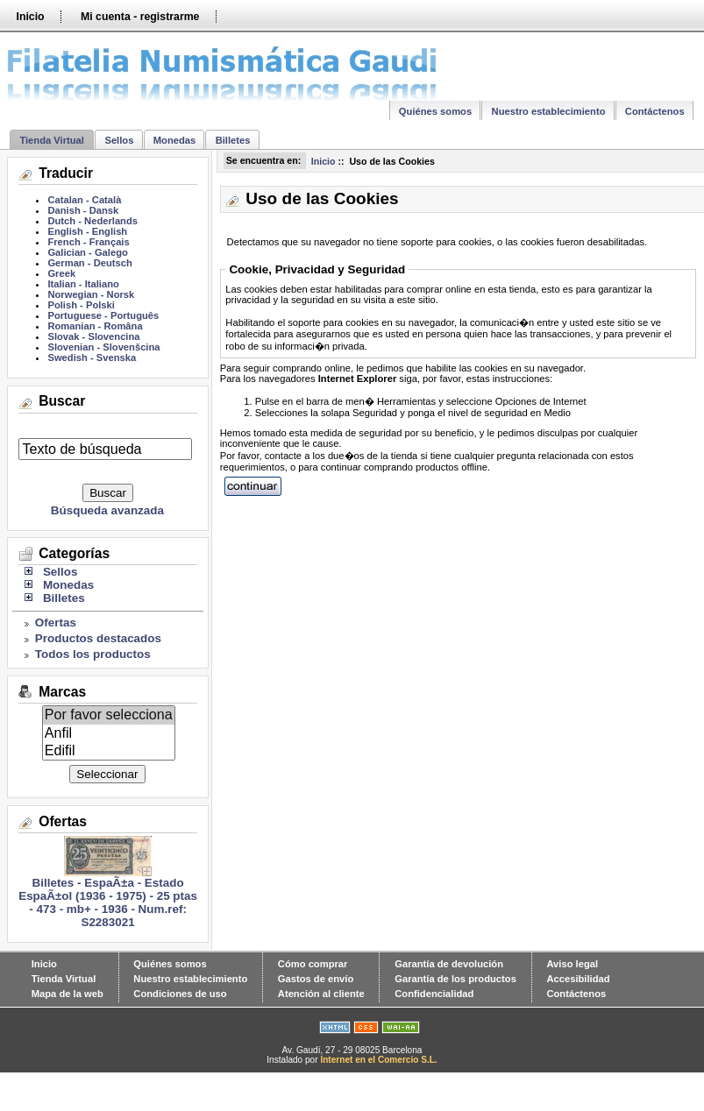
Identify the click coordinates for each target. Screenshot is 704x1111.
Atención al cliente (321, 993)
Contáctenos (655, 111)
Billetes (233, 140)
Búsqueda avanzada (107, 510)
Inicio (30, 17)
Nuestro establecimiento (549, 111)
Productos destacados (98, 638)
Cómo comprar (313, 964)
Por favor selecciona (108, 715)
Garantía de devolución (449, 964)
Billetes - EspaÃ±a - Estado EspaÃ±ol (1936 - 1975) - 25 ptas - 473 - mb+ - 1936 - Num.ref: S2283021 (107, 897)
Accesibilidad (577, 978)
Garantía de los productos (455, 978)
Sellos (118, 140)
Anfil (108, 733)
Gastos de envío (315, 978)
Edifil (108, 751)
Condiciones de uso (179, 993)
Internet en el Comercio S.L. (378, 1060)
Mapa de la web (67, 993)
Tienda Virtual (51, 140)
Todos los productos (93, 654)
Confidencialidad (434, 993)
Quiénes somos (435, 111)
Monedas (174, 140)
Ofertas (55, 622)
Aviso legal (572, 964)
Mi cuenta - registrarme (140, 17)
